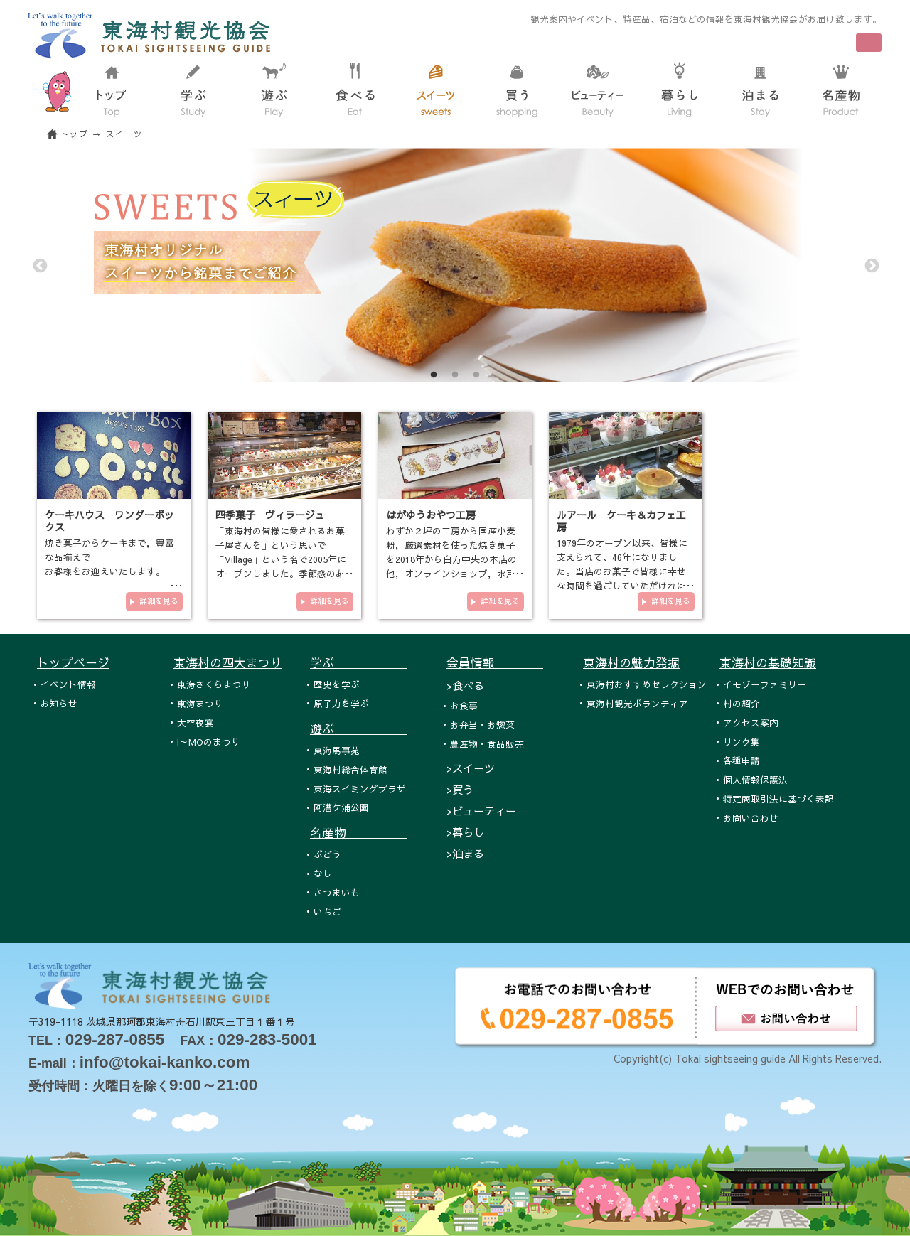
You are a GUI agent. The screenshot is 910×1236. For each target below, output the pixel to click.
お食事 (464, 705)
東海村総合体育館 (350, 769)
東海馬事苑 (337, 750)
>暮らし (465, 831)
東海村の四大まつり (227, 662)
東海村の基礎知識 (767, 662)
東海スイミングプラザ (360, 789)
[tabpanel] (455, 265)
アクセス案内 (750, 722)
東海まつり (200, 703)
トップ (74, 134)
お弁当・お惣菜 (482, 725)
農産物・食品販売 (487, 744)
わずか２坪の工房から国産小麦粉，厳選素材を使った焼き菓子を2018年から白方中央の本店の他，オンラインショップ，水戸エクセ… (451, 559)
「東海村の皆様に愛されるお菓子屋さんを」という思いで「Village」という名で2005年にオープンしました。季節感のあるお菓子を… (280, 559)
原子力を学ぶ (341, 703)
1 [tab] (434, 375)
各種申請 (741, 760)
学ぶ (358, 662)
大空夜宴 (195, 722)
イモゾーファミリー (764, 684)
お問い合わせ (750, 818)
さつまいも (337, 892)
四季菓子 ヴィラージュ (270, 514)
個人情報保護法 (755, 779)
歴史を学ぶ (337, 684)
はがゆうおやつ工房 (431, 514)
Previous (39, 265)
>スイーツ (470, 768)
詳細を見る (158, 601)
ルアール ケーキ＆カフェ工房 (621, 520)
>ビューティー (481, 810)
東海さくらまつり (214, 684)
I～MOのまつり (208, 742)
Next (871, 265)
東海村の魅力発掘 (631, 662)
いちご (327, 911)
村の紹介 (741, 703)
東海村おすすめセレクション (647, 684)
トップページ (73, 662)
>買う (459, 789)
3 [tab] (476, 375)
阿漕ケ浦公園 (341, 807)
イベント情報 (68, 684)
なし (323, 873)
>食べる (465, 685)
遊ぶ (358, 728)
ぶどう (327, 854)
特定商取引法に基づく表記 (778, 798)
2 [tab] (455, 375)
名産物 (358, 832)
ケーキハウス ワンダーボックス (109, 520)
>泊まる (465, 853)
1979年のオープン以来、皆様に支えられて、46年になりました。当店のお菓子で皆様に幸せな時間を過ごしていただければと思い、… (622, 571)
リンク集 (741, 742)
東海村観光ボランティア (637, 703)
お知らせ (59, 703)
